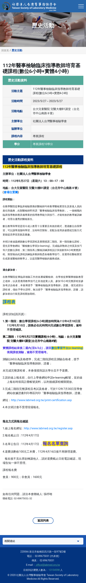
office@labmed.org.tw (47, 564)
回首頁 (5, 50)
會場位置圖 (11, 192)
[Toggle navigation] (81, 6)
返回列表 (43, 520)
